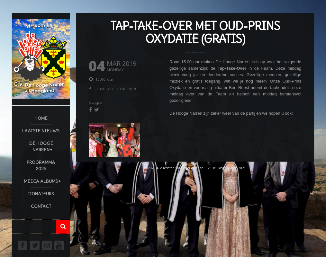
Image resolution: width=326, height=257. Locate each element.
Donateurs (41, 194)
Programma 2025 (41, 165)
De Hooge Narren (41, 146)
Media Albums (41, 181)
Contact (41, 206)
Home (41, 118)
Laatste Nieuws (40, 131)
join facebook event (116, 89)
